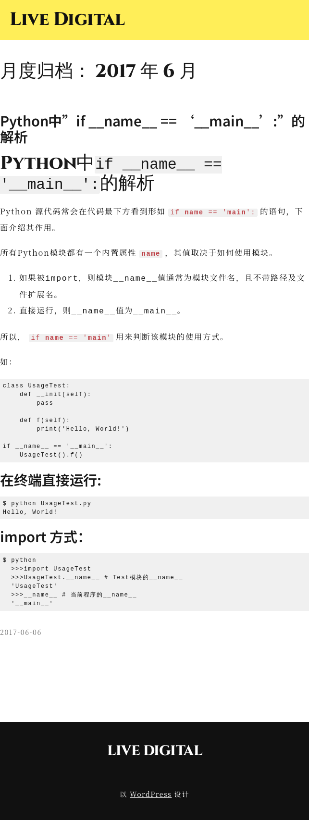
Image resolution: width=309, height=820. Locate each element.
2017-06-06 (21, 629)
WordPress (151, 791)
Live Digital (67, 19)
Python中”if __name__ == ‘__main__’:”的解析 (152, 128)
